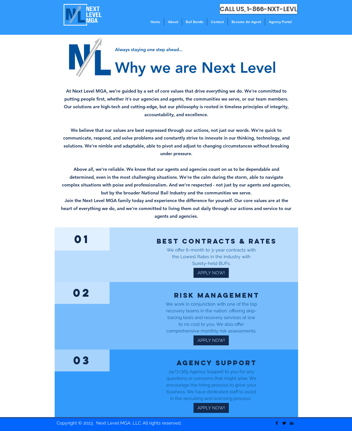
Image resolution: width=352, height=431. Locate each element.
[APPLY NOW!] (211, 273)
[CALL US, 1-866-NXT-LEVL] (258, 9)
